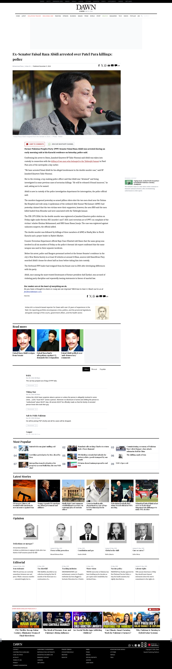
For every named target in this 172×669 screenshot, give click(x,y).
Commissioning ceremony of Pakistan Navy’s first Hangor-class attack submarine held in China (141, 448)
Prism (86, 16)
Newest (94, 369)
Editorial (19, 562)
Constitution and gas (86, 550)
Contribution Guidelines (21, 652)
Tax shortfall (42, 569)
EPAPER (42, 1)
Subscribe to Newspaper (45, 649)
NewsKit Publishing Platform (151, 652)
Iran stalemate (18, 569)
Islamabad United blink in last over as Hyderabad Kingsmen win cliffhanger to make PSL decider (146, 506)
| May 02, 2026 (86, 11)
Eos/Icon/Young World (117, 649)
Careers (120, 1)
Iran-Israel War (48, 16)
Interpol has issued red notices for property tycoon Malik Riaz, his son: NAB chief (45, 465)
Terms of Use (17, 660)
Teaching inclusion (69, 569)
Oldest (86, 369)
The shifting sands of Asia (136, 455)
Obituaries (128, 1)
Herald (74, 1)
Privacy (15, 662)
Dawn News (89, 662)
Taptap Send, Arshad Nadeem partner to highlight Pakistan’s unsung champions (146, 182)
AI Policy (16, 657)
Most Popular (22, 442)
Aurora (81, 1)
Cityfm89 (113, 652)
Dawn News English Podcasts (24, 609)
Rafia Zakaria (109, 554)
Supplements (112, 1)
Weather (64, 654)
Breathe (105, 16)
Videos (126, 16)
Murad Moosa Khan (56, 554)
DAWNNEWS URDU (58, 1)
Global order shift (112, 550)
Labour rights (140, 569)
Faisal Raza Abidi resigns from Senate (24, 354)
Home (18, 16)
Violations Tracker (34, 16)
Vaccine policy (116, 569)
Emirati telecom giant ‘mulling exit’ (42, 446)
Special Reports (91, 657)
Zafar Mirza (136, 554)
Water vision (91, 569)
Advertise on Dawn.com (45, 654)
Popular (133, 16)
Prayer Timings (67, 649)
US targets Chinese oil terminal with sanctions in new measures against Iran (23, 505)
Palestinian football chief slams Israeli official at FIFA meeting (121, 505)
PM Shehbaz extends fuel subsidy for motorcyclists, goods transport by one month (93, 457)
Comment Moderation (20, 665)
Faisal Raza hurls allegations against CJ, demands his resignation (48, 355)
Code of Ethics (18, 654)
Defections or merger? (23, 543)
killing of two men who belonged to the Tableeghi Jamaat (75, 161)
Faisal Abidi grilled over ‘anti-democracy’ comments (71, 355)
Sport (98, 16)
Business (73, 16)
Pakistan (58, 16)
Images (67, 1)
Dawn (87, 649)
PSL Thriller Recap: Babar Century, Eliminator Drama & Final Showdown (27, 633)
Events (103, 1)
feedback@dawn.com (33, 291)
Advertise (96, 1)
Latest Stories (22, 476)
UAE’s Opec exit (122, 463)
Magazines (113, 16)
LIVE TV (48, 1)
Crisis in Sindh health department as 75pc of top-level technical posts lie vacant (97, 506)
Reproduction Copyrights (46, 652)
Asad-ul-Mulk (82, 554)
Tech (120, 16)
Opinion (65, 16)
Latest (24, 16)
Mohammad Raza (18, 66)
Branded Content (130, 178)
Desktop (64, 657)
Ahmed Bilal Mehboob (20, 548)
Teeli (112, 657)
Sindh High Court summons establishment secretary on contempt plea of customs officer (72, 506)
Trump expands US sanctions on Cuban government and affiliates (49, 505)
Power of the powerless (59, 550)
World (92, 16)
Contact (16, 649)
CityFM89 (88, 1)
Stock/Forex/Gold (68, 652)
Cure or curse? (138, 550)
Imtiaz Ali (27, 66)
